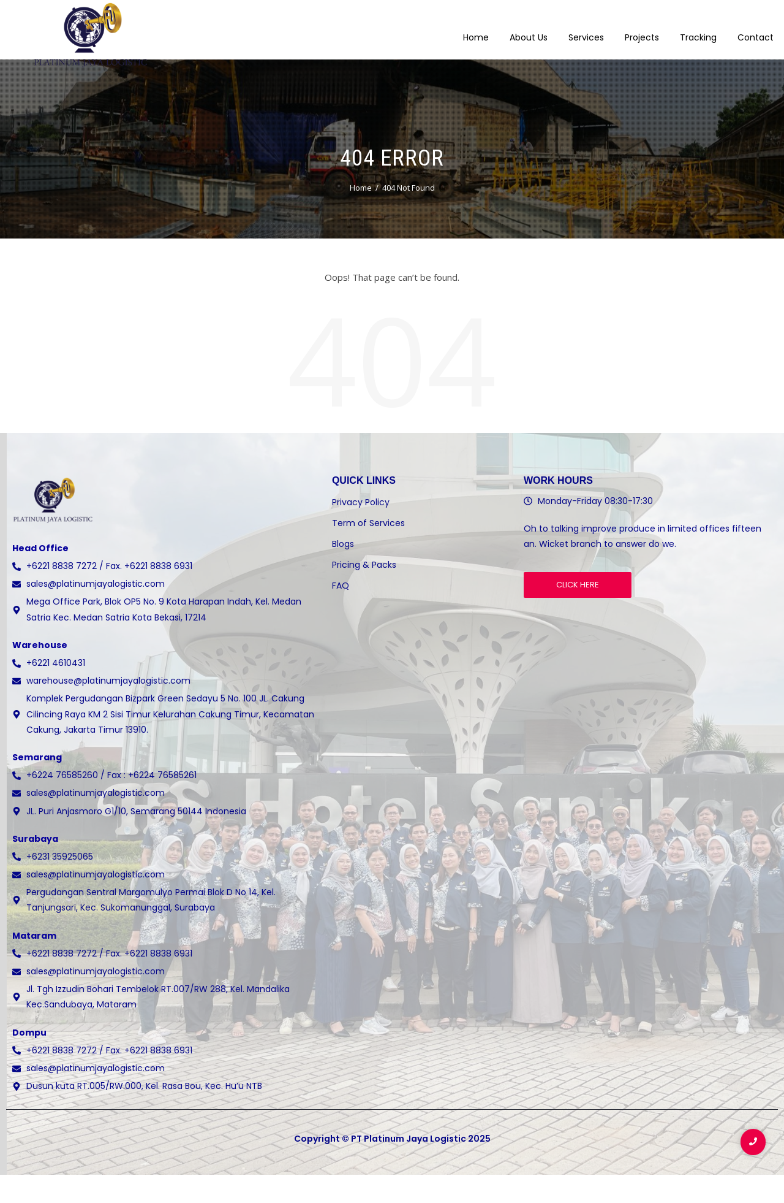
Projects (642, 30)
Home (476, 30)
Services (586, 30)
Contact (755, 30)
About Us (529, 30)
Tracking (698, 30)
